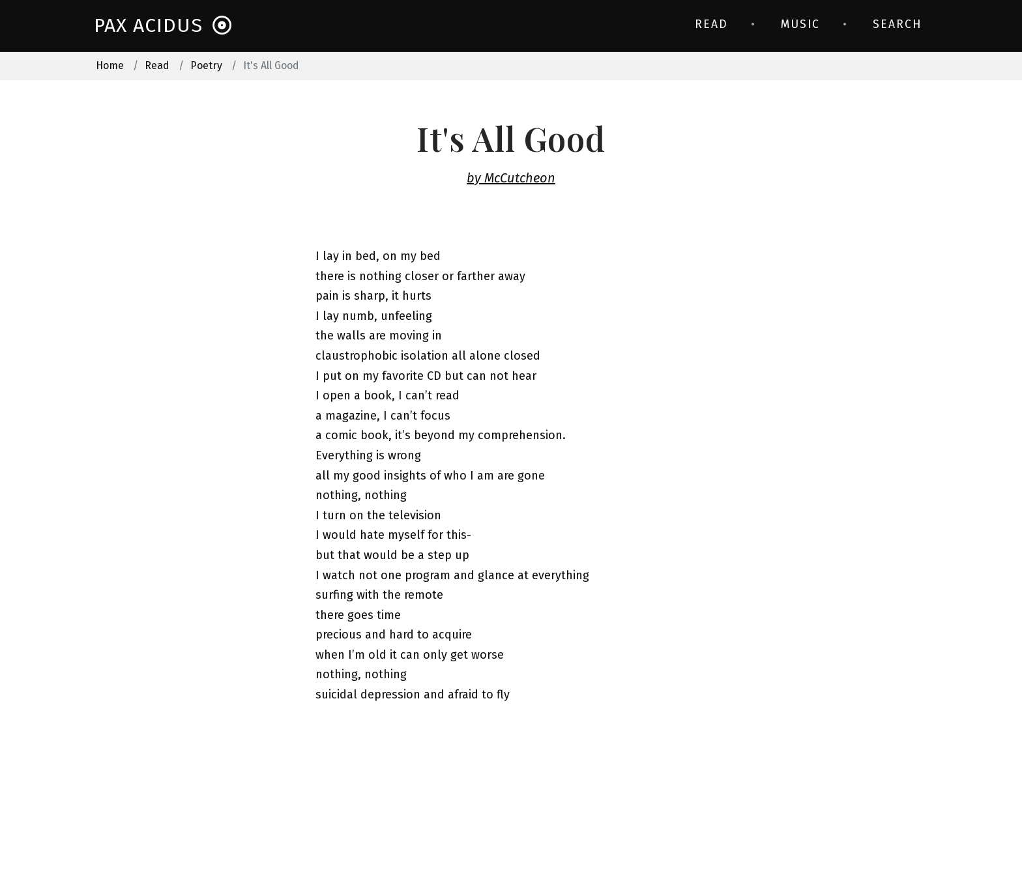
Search (897, 24)
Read (711, 24)
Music (800, 24)
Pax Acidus (163, 25)
